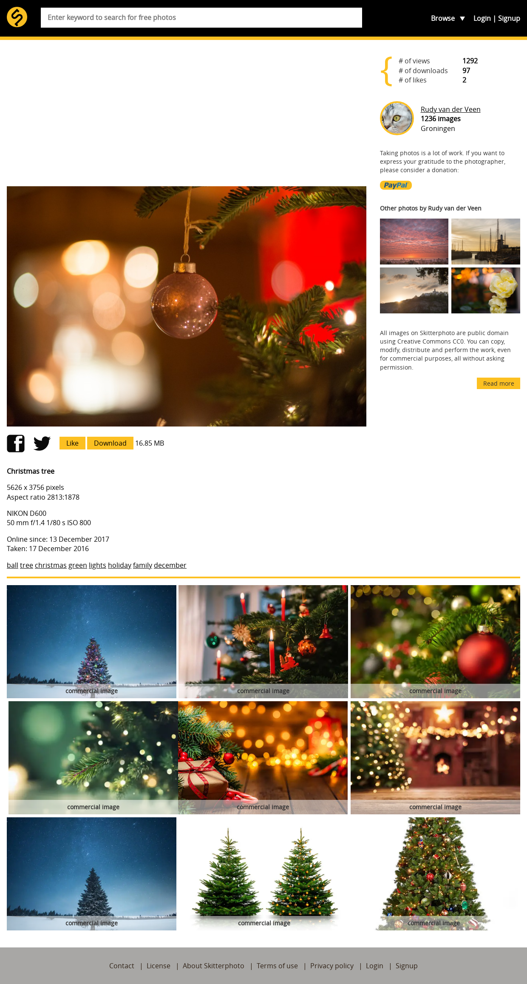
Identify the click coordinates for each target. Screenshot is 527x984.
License (158, 965)
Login (482, 18)
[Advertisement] (186, 113)
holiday (119, 565)
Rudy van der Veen (451, 109)
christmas (51, 565)
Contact (121, 965)
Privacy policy (332, 965)
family (142, 565)
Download (110, 443)
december (170, 565)
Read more (498, 383)
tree (26, 565)
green (77, 565)
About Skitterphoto (213, 965)
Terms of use (277, 965)
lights (97, 565)
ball (12, 565)
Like (72, 443)
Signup (509, 18)
